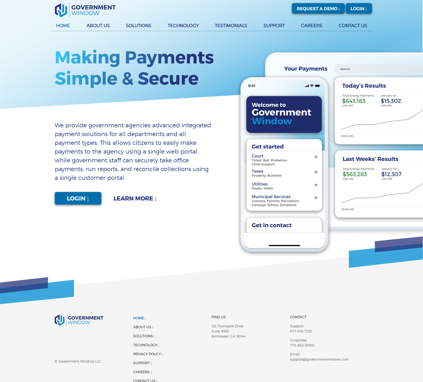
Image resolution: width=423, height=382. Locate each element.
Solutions (144, 336)
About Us (143, 327)
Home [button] (63, 25)
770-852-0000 (302, 345)
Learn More (135, 198)
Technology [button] (183, 25)
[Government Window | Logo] (85, 10)
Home (139, 318)
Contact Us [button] (353, 25)
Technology (146, 345)
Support (142, 363)
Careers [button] (311, 25)
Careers (142, 372)
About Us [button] (98, 25)
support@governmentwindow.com (319, 359)
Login (359, 8)
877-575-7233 (301, 331)
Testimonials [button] (231, 25)
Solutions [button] (138, 25)
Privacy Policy (148, 354)
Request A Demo (318, 8)
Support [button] (274, 25)
